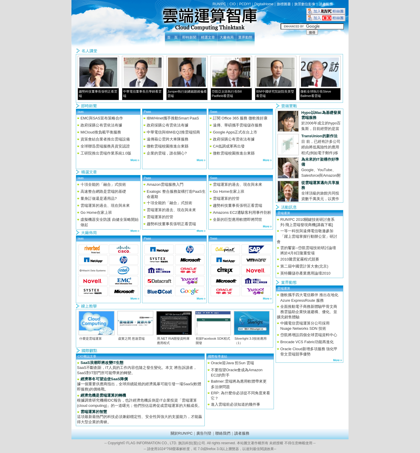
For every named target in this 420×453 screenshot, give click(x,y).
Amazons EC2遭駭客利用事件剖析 (242, 212)
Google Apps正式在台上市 (235, 132)
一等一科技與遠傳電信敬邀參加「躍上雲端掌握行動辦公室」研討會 (307, 236)
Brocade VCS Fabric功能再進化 (307, 342)
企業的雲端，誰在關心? (167, 153)
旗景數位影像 (304, 4)
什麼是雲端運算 (90, 338)
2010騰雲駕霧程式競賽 (299, 259)
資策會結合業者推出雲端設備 (105, 139)
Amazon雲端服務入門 (165, 184)
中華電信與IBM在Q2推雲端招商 (173, 132)
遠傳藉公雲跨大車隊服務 (167, 139)
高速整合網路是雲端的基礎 (103, 191)
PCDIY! (245, 4)
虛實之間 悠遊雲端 (131, 338)
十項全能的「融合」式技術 (103, 184)
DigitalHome (263, 4)
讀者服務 (326, 4)
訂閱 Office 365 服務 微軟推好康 (240, 118)
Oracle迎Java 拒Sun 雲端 (232, 363)
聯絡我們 (222, 433)
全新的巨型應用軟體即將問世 (237, 219)
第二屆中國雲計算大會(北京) (304, 266)
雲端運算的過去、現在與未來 (105, 205)
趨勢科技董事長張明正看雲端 (171, 224)
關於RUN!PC (182, 433)
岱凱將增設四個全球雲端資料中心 (308, 335)
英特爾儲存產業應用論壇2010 (305, 273)
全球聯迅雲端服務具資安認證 (105, 146)
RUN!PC (219, 4)
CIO (233, 4)
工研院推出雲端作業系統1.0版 (105, 153)
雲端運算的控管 (160, 217)
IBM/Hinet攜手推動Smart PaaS (173, 118)
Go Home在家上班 (96, 212)
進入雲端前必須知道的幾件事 (235, 404)
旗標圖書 (284, 4)
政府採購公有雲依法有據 (101, 125)
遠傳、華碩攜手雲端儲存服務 (237, 125)
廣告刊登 (203, 433)
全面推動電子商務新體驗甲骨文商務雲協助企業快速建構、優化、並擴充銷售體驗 (307, 311)
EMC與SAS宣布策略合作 (101, 118)
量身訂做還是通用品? (98, 198)
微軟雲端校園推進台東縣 (167, 146)
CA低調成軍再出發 (229, 146)
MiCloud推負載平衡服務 (100, 132)
